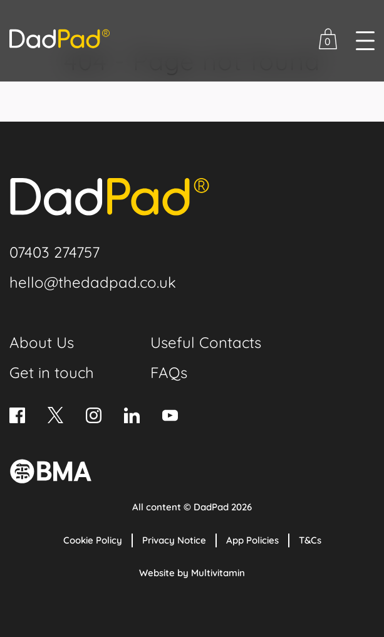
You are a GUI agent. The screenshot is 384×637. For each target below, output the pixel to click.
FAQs (168, 372)
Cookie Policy (92, 540)
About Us (41, 342)
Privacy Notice (174, 540)
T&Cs (310, 540)
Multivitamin (218, 573)
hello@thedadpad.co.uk (92, 282)
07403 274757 (54, 252)
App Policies (252, 540)
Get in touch (51, 372)
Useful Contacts (205, 342)
